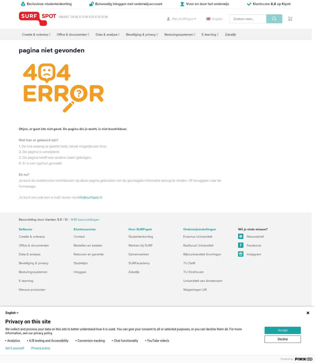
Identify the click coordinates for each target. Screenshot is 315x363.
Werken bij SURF (140, 245)
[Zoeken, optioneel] (247, 18)
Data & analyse (29, 254)
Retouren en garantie (89, 254)
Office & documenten (34, 245)
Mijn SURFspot (181, 19)
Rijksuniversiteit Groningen (202, 254)
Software (25, 229)
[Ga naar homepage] (37, 19)
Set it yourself (14, 348)
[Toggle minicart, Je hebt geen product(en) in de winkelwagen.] (290, 18)
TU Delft (189, 263)
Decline (283, 339)
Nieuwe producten (32, 289)
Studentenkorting (140, 236)
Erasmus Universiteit (197, 236)
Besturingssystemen (33, 272)
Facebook (249, 245)
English (214, 19)
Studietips (81, 263)
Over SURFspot (140, 229)
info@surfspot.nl (89, 197)
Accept (283, 330)
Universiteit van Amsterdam (202, 281)
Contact (79, 236)
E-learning (26, 281)
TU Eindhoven (193, 272)
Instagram (249, 254)
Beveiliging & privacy (33, 263)
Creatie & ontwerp (32, 236)
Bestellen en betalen (88, 245)
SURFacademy (139, 263)
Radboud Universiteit (198, 245)
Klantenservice (85, 229)
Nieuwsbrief (251, 236)
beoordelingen (85, 219)
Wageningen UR (195, 289)
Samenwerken (138, 254)
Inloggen (80, 272)
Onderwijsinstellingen (199, 229)
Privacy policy (40, 348)
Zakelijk (133, 272)
